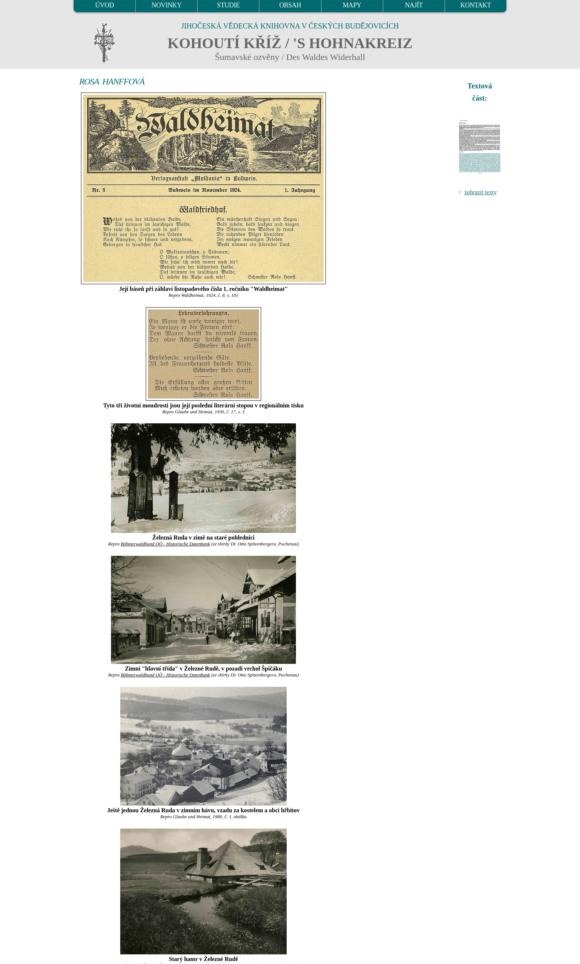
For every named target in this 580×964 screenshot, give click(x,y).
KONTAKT (476, 5)
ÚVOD (104, 5)
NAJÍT (414, 5)
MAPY (352, 5)
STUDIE (228, 5)
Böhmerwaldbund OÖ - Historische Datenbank (165, 544)
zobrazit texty (480, 192)
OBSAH (290, 5)
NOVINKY (167, 5)
